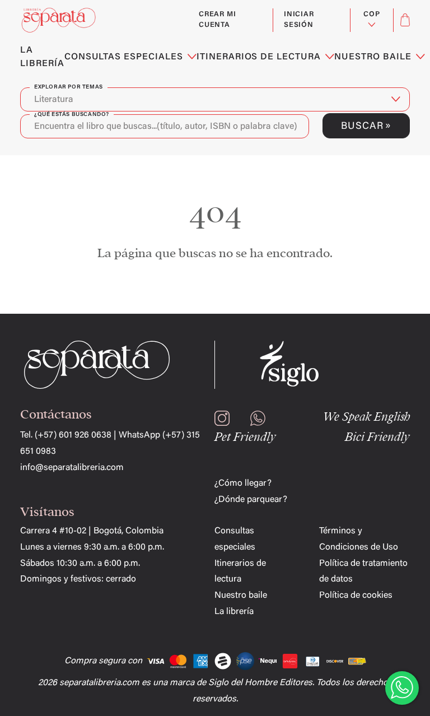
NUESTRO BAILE (379, 57)
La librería (234, 611)
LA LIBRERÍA (42, 57)
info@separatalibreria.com (72, 467)
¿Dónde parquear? (250, 499)
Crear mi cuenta (217, 20)
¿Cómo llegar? (243, 483)
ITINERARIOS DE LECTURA (265, 57)
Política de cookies (355, 595)
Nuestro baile (240, 595)
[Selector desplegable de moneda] (371, 20)
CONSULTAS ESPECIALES (130, 57)
